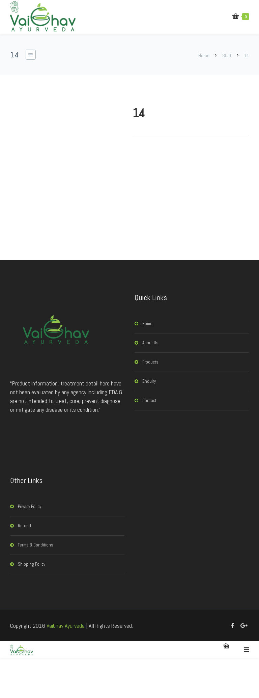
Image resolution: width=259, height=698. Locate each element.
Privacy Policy (29, 506)
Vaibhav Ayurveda (66, 625)
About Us (150, 343)
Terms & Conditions (35, 545)
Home (204, 55)
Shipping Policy (31, 564)
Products (150, 362)
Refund (24, 526)
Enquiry (149, 381)
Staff (226, 55)
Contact (149, 400)
